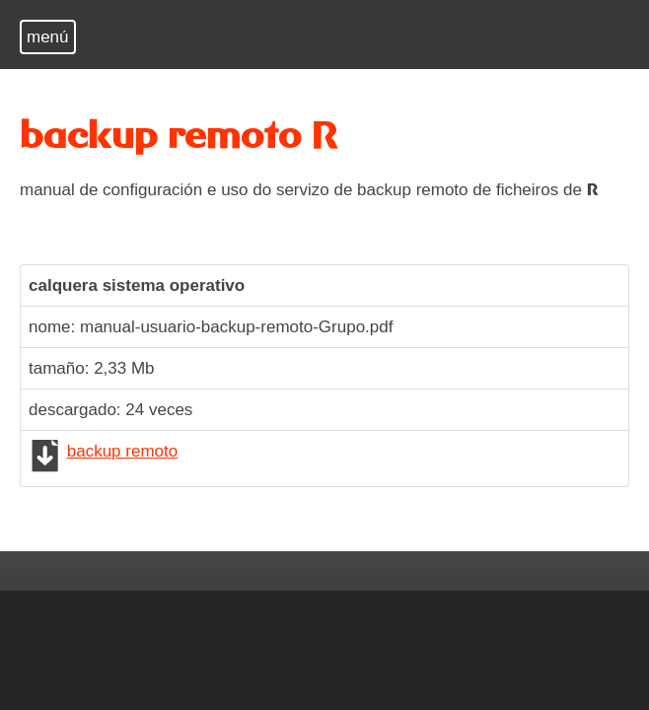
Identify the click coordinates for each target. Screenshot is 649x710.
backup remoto (122, 451)
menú (48, 37)
